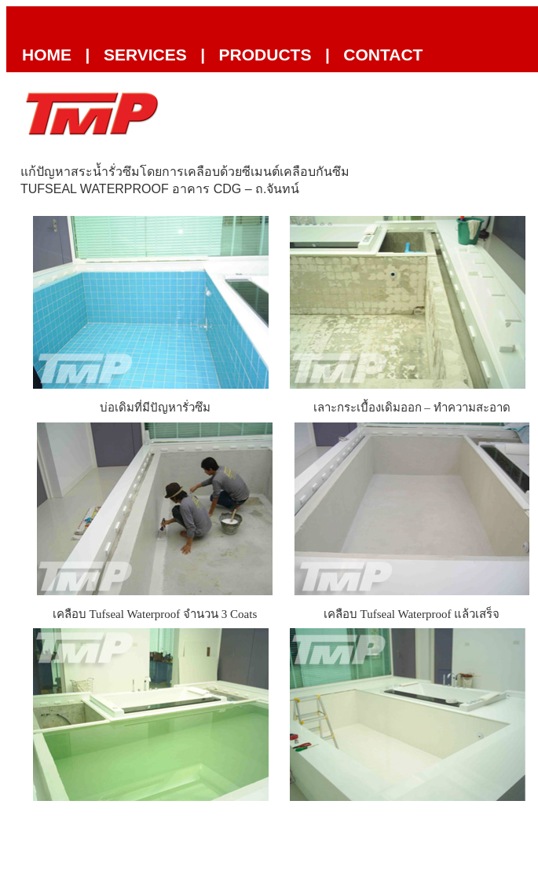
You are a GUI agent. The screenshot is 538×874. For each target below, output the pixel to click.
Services (145, 55)
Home (46, 55)
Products (265, 55)
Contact (383, 55)
